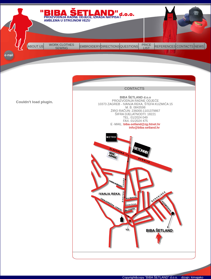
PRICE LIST (146, 46)
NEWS (199, 46)
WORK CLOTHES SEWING (61, 46)
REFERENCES (165, 46)
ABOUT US (35, 46)
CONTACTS (184, 46)
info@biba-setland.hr (144, 127)
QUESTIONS (129, 46)
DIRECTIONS (110, 46)
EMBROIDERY (90, 46)
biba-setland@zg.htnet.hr (141, 124)
